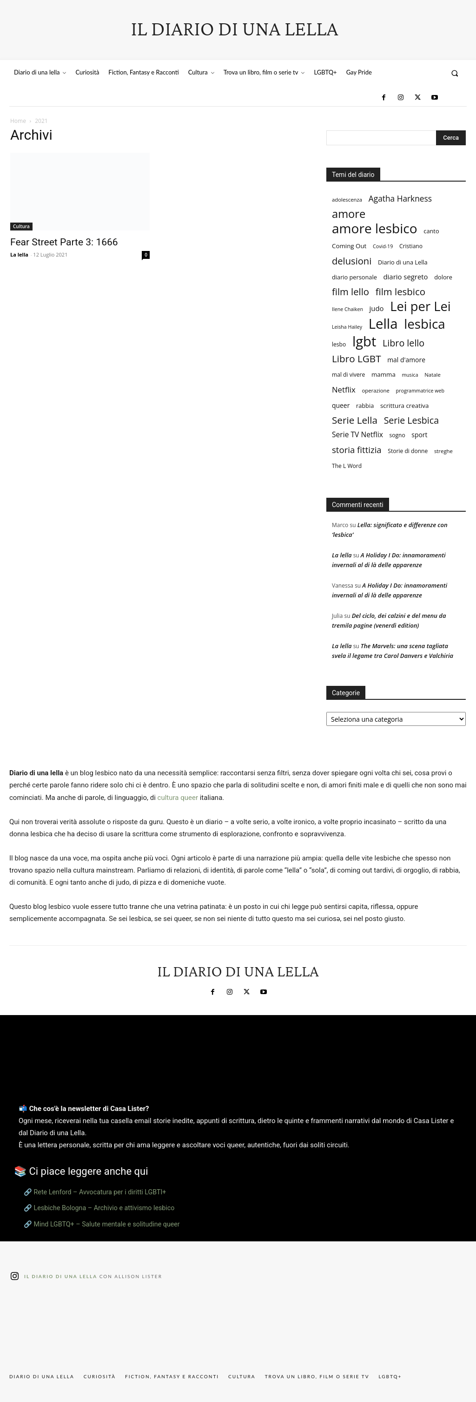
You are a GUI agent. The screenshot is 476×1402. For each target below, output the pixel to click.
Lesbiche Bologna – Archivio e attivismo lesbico (104, 1208)
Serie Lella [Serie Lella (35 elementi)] (354, 420)
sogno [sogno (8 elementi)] (397, 435)
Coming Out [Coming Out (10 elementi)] (349, 246)
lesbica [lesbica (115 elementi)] (424, 324)
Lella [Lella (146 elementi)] (383, 324)
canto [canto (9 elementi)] (431, 231)
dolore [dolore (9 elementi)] (443, 277)
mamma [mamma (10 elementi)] (383, 374)
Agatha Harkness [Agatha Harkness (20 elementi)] (400, 198)
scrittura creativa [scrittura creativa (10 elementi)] (404, 405)
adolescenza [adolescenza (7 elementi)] (347, 199)
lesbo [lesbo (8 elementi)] (339, 344)
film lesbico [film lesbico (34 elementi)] (400, 292)
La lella (19, 254)
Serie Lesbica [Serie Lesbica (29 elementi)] (411, 420)
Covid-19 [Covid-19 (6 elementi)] (383, 246)
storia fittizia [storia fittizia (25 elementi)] (357, 449)
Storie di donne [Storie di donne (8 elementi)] (408, 451)
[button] (455, 73)
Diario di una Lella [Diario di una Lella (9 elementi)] (403, 262)
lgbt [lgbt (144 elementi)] (364, 341)
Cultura (21, 226)
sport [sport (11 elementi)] (419, 434)
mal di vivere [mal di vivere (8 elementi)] (348, 375)
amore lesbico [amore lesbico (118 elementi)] (374, 228)
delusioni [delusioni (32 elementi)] (351, 261)
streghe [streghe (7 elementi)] (443, 450)
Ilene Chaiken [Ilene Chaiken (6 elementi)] (347, 309)
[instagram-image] (46, 1328)
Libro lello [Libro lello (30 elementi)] (403, 343)
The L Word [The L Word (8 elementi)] (347, 466)
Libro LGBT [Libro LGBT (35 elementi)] (356, 359)
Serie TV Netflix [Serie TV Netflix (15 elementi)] (357, 435)
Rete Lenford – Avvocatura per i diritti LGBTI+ (100, 1192)
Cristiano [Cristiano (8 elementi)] (411, 246)
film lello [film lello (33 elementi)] (350, 292)
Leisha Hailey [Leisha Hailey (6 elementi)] (347, 327)
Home (18, 121)
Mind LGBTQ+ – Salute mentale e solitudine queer (107, 1224)
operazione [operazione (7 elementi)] (376, 390)
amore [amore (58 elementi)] (348, 214)
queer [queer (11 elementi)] (341, 405)
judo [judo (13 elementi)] (377, 308)
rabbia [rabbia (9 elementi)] (365, 405)
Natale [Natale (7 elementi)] (432, 374)
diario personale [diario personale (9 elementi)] (354, 277)
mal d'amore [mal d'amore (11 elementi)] (406, 359)
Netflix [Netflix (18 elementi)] (344, 389)
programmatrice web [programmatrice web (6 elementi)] (420, 390)
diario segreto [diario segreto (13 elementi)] (405, 276)
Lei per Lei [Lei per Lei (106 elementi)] (420, 306)
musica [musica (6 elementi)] (410, 375)
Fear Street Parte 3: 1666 (64, 242)
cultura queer (178, 797)
